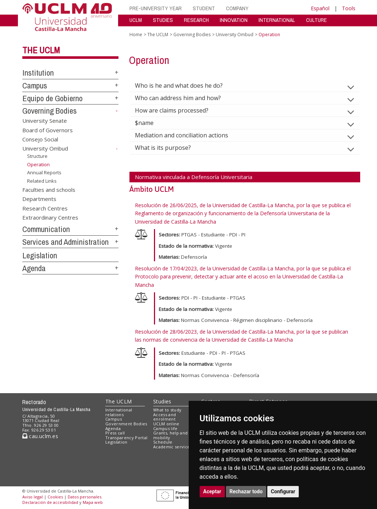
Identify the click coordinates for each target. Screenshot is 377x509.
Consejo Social (40, 139)
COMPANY (237, 8)
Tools (348, 8)
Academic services (172, 446)
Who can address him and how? (184, 98)
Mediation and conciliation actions (187, 135)
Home (135, 34)
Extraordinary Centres (50, 217)
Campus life (165, 428)
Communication (46, 229)
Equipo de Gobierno (52, 98)
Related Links (42, 181)
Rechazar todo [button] (246, 491)
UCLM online (166, 423)
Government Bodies (126, 423)
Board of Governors (47, 129)
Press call (115, 433)
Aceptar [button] (212, 491)
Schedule (163, 442)
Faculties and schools (48, 189)
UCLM (135, 20)
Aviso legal (32, 496)
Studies (162, 401)
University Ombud (45, 148)
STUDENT (204, 8)
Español (320, 8)
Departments (39, 198)
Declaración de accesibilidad (50, 502)
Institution (38, 72)
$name (150, 123)
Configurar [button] (283, 491)
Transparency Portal (126, 437)
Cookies (55, 496)
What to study (167, 410)
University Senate (44, 120)
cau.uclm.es (40, 436)
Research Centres (45, 208)
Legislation (39, 255)
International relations (118, 412)
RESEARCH (196, 20)
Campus (34, 85)
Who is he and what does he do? (184, 85)
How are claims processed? (177, 110)
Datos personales (84, 496)
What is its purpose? (169, 148)
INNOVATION (234, 20)
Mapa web (93, 502)
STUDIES (163, 20)
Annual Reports (44, 172)
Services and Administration (65, 241)
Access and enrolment (164, 417)
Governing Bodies (49, 110)
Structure (37, 156)
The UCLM (41, 50)
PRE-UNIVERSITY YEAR (155, 8)
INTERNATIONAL (277, 20)
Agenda (34, 268)
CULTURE (316, 20)
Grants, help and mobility (170, 435)
